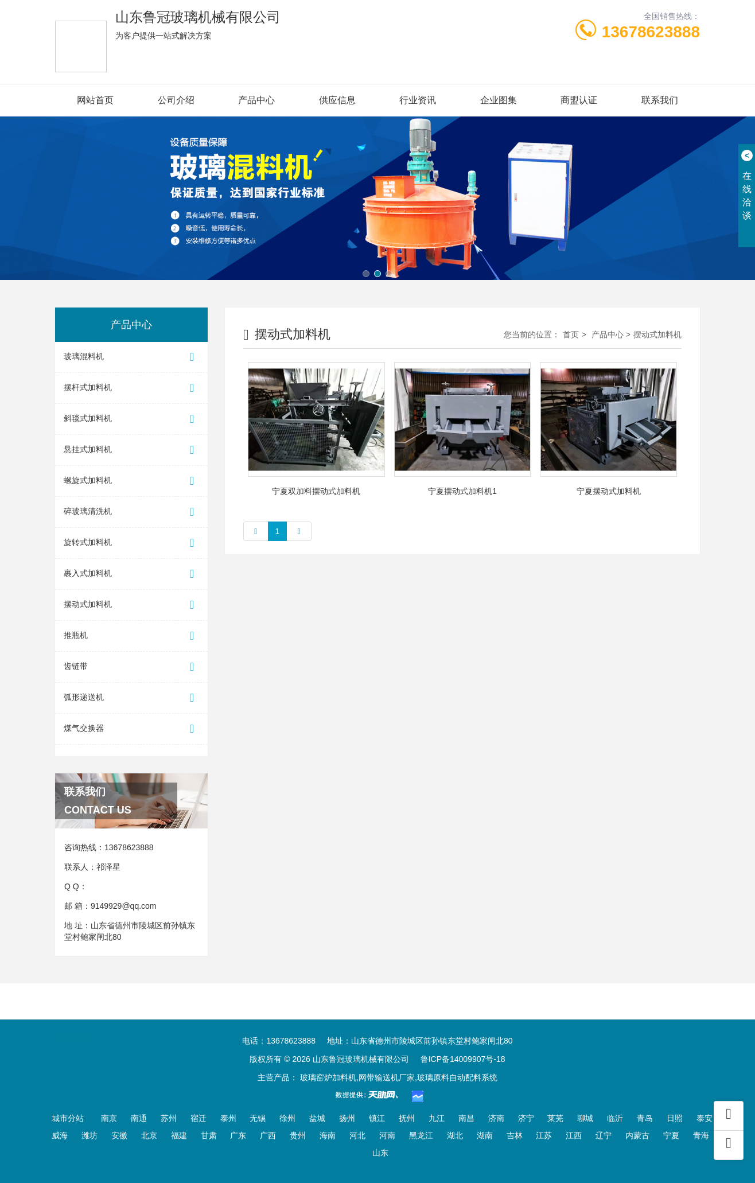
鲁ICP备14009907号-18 (463, 1059)
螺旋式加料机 (131, 481)
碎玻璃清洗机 (131, 512)
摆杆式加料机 (131, 388)
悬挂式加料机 (131, 450)
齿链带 (131, 667)
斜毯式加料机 (131, 419)
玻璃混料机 (131, 357)
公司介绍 (176, 100)
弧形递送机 (131, 698)
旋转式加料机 (131, 543)
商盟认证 (579, 100)
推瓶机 (131, 636)
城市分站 (68, 1118)
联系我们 (659, 100)
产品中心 (256, 100)
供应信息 (337, 100)
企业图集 (498, 100)
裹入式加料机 (131, 574)
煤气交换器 (131, 729)
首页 (571, 334)
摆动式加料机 (131, 605)
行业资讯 (417, 100)
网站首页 (95, 100)
